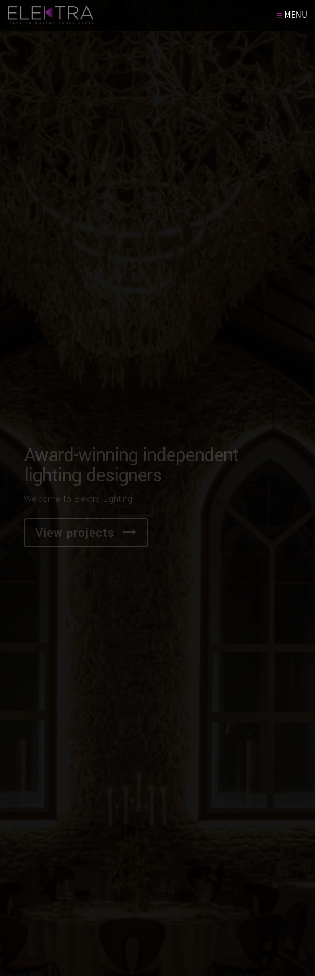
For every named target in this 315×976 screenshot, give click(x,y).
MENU (291, 15)
